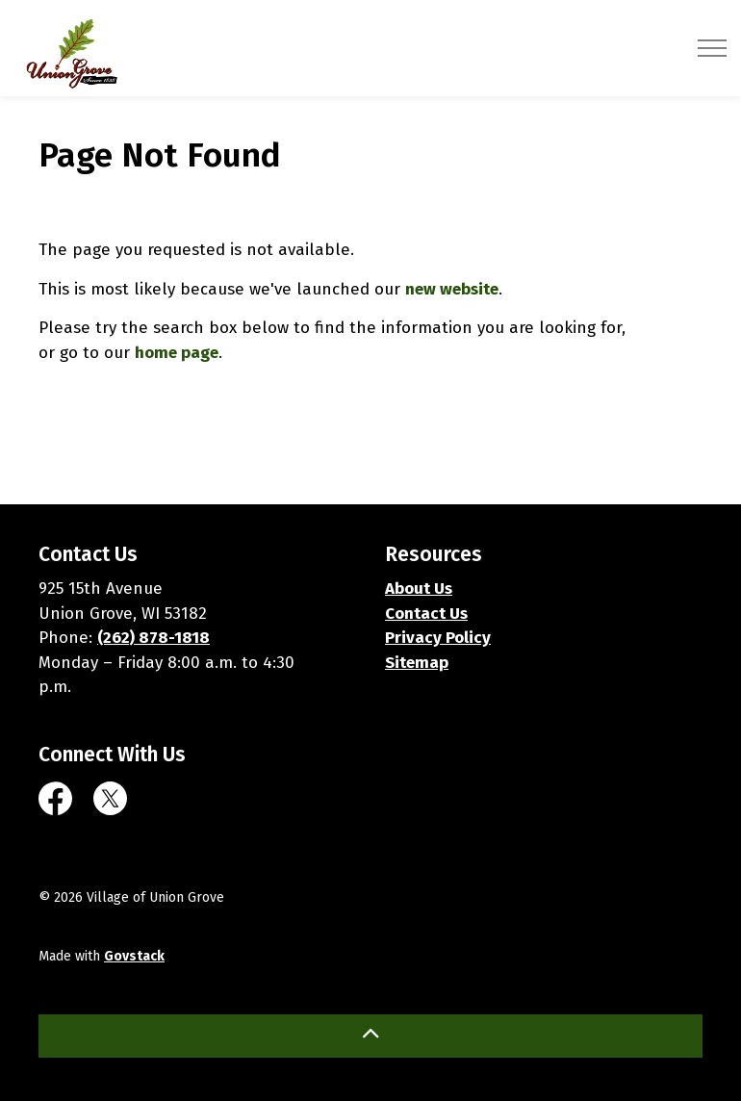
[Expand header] (712, 48)
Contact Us (426, 613)
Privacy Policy (438, 637)
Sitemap (416, 663)
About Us (418, 588)
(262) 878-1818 (153, 637)
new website (451, 289)
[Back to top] (370, 1036)
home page (176, 353)
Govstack (134, 956)
